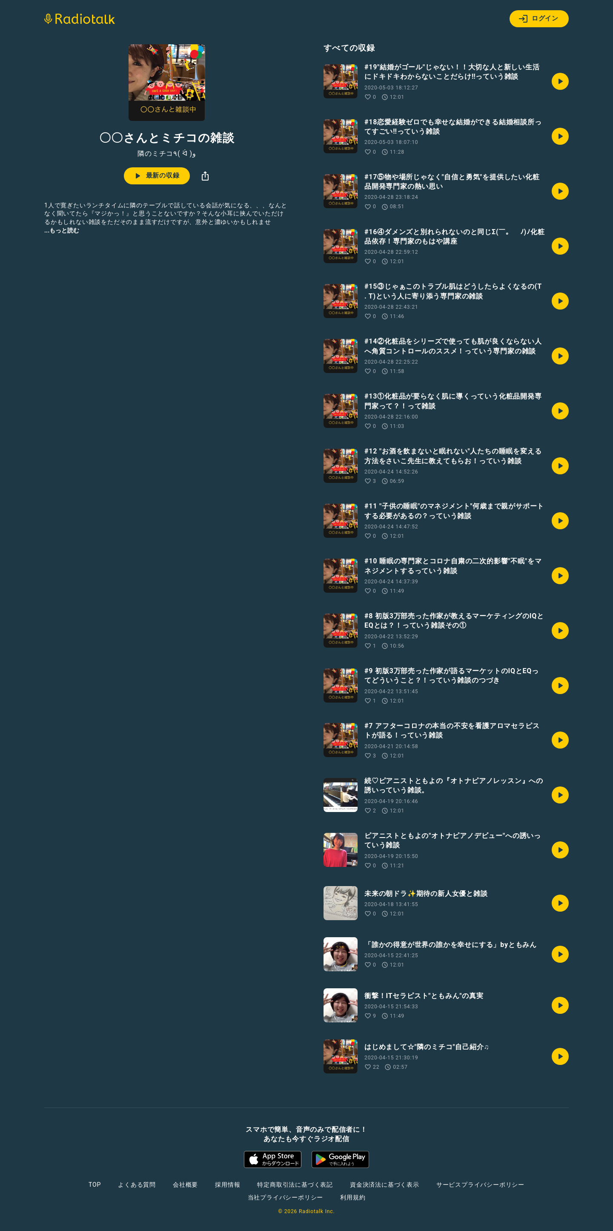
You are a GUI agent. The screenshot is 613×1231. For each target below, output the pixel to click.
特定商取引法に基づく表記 (295, 1184)
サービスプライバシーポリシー (480, 1184)
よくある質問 (137, 1184)
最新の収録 (156, 176)
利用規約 (352, 1197)
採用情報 (227, 1184)
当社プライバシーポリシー (286, 1197)
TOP (95, 1184)
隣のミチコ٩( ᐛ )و (166, 153)
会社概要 (185, 1184)
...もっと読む (61, 230)
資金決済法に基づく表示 (384, 1184)
